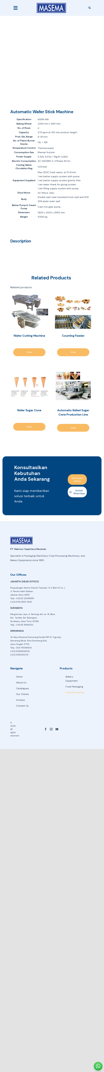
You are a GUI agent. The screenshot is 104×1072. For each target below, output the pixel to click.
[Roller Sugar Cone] (29, 386)
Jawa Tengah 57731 (19, 644)
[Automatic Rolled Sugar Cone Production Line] (73, 386)
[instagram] (51, 729)
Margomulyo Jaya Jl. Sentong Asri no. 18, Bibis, (32, 614)
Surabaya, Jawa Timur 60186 (24, 621)
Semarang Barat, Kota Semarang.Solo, (28, 640)
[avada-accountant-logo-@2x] (51, 4)
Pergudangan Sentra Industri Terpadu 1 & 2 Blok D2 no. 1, (37, 587)
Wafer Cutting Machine (29, 336)
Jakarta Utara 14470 (20, 594)
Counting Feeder (73, 336)
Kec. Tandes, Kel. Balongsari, (23, 617)
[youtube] (57, 729)
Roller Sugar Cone (29, 410)
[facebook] (45, 729)
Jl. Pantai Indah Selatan (21, 591)
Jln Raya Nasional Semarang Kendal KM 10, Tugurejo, (35, 637)
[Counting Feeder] (73, 312)
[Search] (89, 8)
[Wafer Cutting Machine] (29, 312)
